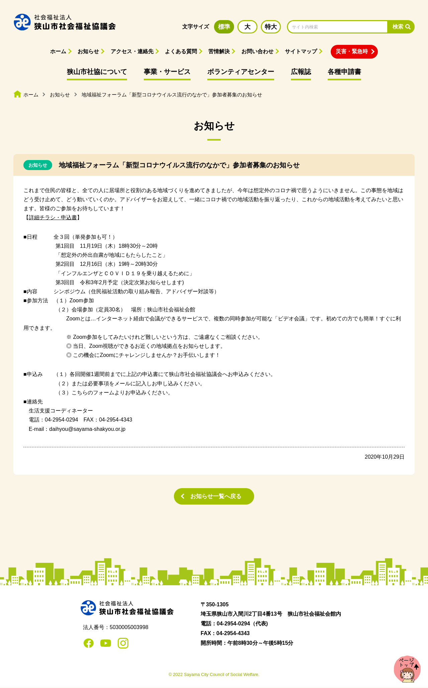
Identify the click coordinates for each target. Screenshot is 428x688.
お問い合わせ (257, 51)
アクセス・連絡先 (132, 51)
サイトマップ (301, 51)
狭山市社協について (97, 71)
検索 (398, 26)
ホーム (58, 51)
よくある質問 (181, 51)
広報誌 (301, 71)
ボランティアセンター (240, 71)
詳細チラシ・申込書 (53, 217)
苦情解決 (219, 51)
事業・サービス (167, 71)
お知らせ (88, 51)
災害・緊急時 (352, 51)
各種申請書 (344, 71)
